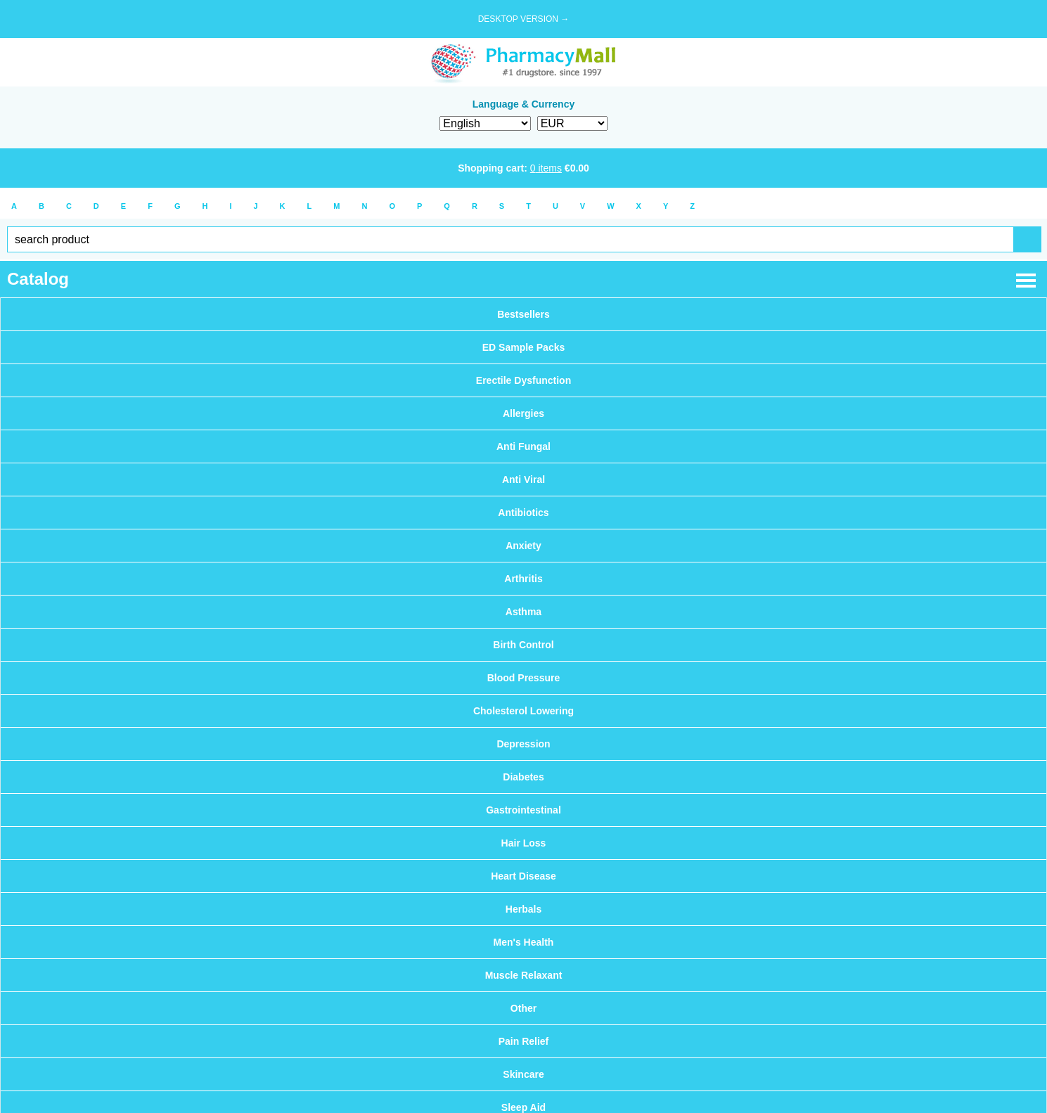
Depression (523, 743)
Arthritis (523, 578)
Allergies (523, 413)
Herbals (523, 909)
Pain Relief (524, 1041)
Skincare (523, 1074)
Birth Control (523, 644)
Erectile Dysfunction (523, 380)
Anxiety (523, 545)
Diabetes (523, 777)
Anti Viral (523, 479)
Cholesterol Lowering (523, 710)
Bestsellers (523, 314)
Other (523, 1008)
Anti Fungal (523, 446)
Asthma (523, 611)
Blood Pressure (523, 677)
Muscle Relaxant (524, 975)
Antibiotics (523, 512)
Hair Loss (523, 843)
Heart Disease (523, 876)
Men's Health (524, 942)
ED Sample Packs (523, 347)
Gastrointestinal (523, 810)
